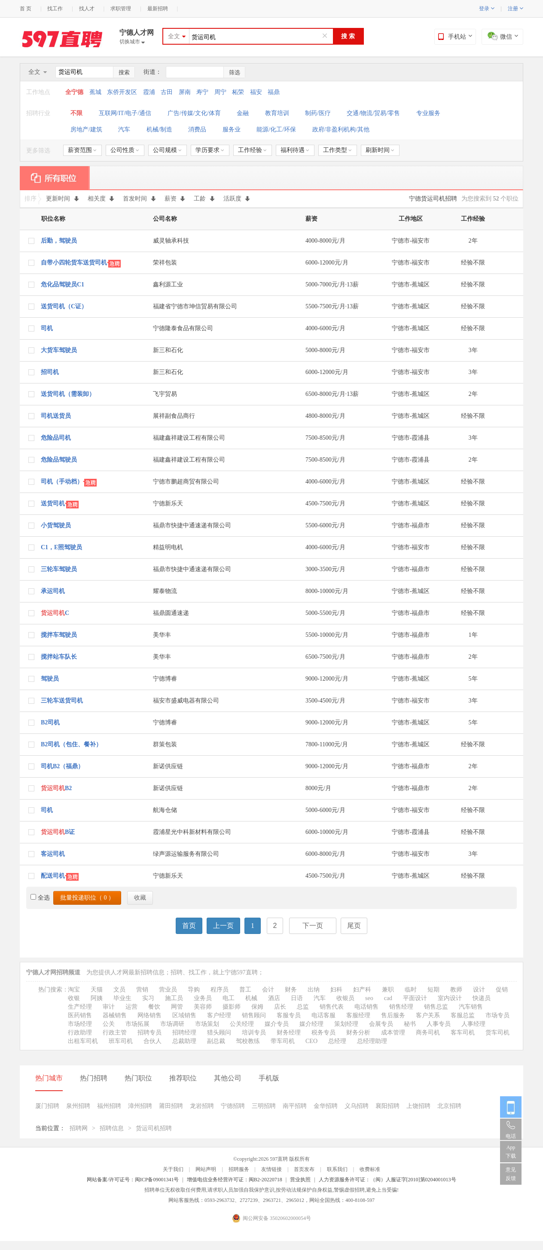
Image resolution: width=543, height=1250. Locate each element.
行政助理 (80, 1032)
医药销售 (80, 1015)
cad (388, 998)
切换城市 (132, 42)
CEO (311, 1041)
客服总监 (463, 1015)
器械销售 (115, 1015)
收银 (74, 998)
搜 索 (348, 36)
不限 (76, 113)
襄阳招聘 (387, 1106)
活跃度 (236, 198)
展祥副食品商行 (174, 416)
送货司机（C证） (64, 306)
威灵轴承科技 (171, 240)
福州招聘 (109, 1106)
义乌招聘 (357, 1106)
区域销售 (184, 1015)
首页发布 (304, 1169)
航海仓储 (165, 810)
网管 (177, 1007)
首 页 (25, 9)
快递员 (482, 998)
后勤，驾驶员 (59, 240)
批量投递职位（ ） (87, 897)
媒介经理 (311, 1024)
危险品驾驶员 (59, 459)
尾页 (354, 925)
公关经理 (242, 1024)
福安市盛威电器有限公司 (186, 700)
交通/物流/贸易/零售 (373, 113)
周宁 (220, 92)
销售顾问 (254, 1015)
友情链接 (271, 1169)
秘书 (410, 1024)
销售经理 (401, 1007)
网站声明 (205, 1169)
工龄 (204, 198)
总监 (303, 1007)
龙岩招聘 (202, 1106)
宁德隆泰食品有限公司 (183, 328)
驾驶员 (50, 678)
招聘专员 (149, 1032)
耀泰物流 (165, 591)
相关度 (101, 198)
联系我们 (337, 1169)
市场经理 (80, 1024)
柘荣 (238, 92)
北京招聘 (449, 1106)
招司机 (50, 372)
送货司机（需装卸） (68, 394)
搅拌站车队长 (59, 657)
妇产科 (362, 989)
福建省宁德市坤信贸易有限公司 (195, 306)
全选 (40, 897)
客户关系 (428, 1015)
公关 (109, 1024)
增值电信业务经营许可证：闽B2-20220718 (234, 1180)
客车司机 (463, 1032)
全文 (174, 36)
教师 (456, 989)
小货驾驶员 (56, 525)
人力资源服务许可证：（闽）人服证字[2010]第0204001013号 (387, 1180)
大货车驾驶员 (59, 350)
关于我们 (173, 1169)
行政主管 (115, 1032)
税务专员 (323, 1032)
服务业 (232, 129)
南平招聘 (295, 1106)
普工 (245, 989)
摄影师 (232, 1007)
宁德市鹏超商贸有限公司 (186, 481)
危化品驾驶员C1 (62, 284)
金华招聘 (326, 1106)
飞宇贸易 (165, 394)
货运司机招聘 (154, 1128)
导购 (194, 989)
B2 (56, 788)
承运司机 (53, 591)
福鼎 (274, 92)
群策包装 (165, 744)
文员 (119, 989)
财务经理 (289, 1032)
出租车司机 (83, 1041)
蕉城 (95, 92)
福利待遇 (295, 150)
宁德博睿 (165, 678)
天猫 (97, 989)
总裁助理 (184, 1041)
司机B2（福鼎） (62, 766)
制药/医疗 (318, 113)
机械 (251, 998)
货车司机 (497, 1032)
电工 (229, 998)
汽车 (124, 129)
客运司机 (53, 854)
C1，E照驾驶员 (61, 547)
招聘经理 (184, 1032)
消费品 (197, 129)
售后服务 (393, 1015)
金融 (243, 113)
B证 (58, 832)
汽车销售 (471, 1007)
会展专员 (381, 1024)
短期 (433, 989)
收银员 (345, 998)
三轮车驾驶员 (59, 569)
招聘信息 (112, 1128)
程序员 (219, 989)
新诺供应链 (168, 766)
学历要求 (209, 150)
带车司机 (283, 1041)
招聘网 (79, 1128)
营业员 (168, 989)
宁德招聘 (233, 1106)
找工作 (55, 9)
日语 (297, 998)
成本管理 (393, 1032)
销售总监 (436, 1007)
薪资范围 (82, 150)
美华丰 (162, 635)
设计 (479, 989)
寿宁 (202, 92)
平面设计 (415, 998)
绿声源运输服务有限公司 (186, 854)
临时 (411, 989)
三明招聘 (264, 1106)
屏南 (185, 92)
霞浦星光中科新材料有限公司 (192, 832)
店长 (280, 1007)
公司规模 (167, 150)
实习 (148, 998)
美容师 (203, 1007)
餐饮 (154, 1007)
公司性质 (124, 150)
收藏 (140, 897)
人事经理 (473, 1024)
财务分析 (358, 1032)
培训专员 (254, 1032)
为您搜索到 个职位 (490, 198)
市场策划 (207, 1024)
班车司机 (121, 1041)
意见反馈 (511, 1174)
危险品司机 (56, 438)
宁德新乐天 (168, 503)
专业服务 (428, 113)
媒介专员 (277, 1024)
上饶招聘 (418, 1106)
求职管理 (120, 9)
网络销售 (149, 1015)
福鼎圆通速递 (171, 613)
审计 (109, 1007)
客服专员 (289, 1015)
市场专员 (497, 1015)
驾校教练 (248, 1041)
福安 (256, 92)
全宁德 (75, 92)
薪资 (175, 198)
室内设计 (450, 998)
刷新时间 (380, 150)
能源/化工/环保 (276, 129)
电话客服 (323, 1015)
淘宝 (74, 989)
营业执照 (300, 1180)
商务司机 (428, 1032)
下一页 (312, 925)
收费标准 (370, 1169)
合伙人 (152, 1041)
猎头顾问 (219, 1032)
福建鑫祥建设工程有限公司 (189, 438)
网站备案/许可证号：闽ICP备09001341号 (133, 1180)
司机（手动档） (62, 481)
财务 (291, 989)
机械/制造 (159, 129)
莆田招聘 (171, 1106)
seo (369, 998)
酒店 (274, 998)
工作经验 (252, 150)
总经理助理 (372, 1041)
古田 (167, 92)
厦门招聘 (47, 1106)
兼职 (388, 989)
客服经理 (358, 1015)
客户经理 (219, 1015)
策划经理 (346, 1024)
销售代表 (332, 1007)
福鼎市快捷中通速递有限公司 (192, 525)
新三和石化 (168, 350)
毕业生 (122, 998)
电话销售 (366, 1007)
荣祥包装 (165, 262)
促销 (502, 989)
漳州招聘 (140, 1106)
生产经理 (80, 1007)
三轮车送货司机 (62, 700)
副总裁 (216, 1041)
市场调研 (172, 1024)
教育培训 (277, 113)
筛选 (234, 72)
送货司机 (53, 503)
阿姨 (97, 998)
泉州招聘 (78, 1106)
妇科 (336, 989)
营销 (142, 989)
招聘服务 (239, 1169)
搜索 (124, 72)
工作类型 (337, 150)
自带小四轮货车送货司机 (74, 262)
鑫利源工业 (168, 284)
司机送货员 (56, 416)
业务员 (203, 998)
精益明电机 (168, 547)
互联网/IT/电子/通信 (125, 113)
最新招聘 (157, 9)
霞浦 (149, 92)
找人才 (87, 9)
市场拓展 (137, 1024)
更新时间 (62, 198)
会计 (268, 989)
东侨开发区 (122, 92)
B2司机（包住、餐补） (71, 744)
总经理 (337, 1041)
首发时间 (139, 198)
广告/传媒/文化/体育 (194, 113)
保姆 (257, 1007)
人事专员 (439, 1024)
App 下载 (511, 1151)
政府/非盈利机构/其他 (341, 129)
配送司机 (53, 876)
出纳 (314, 989)
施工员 (174, 998)
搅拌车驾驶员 (59, 635)
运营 (131, 1007)
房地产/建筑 (86, 129)
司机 (47, 328)
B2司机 (50, 722)
